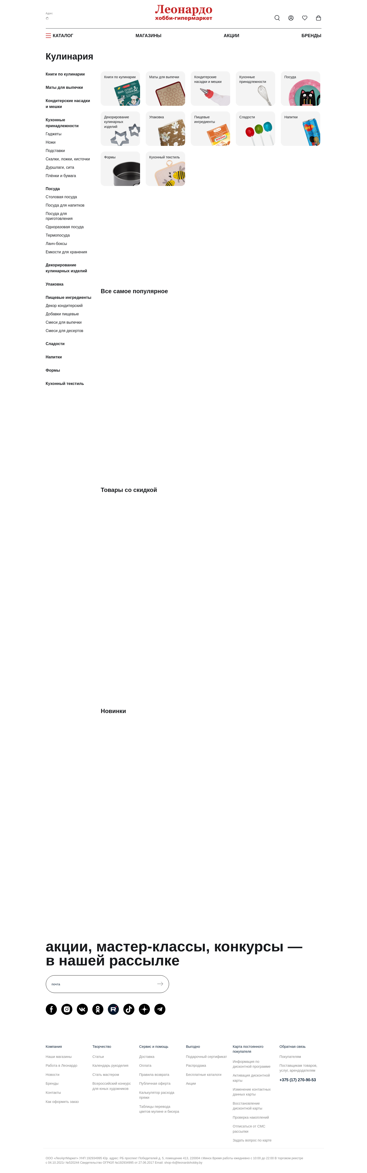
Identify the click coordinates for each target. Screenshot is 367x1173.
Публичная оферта (155, 1083)
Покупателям (290, 1057)
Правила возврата (154, 1075)
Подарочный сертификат (206, 1057)
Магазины (148, 35)
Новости (53, 1075)
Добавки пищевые (62, 314)
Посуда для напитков (65, 205)
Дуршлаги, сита (60, 167)
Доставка (147, 1057)
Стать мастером (106, 1075)
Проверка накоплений (251, 1117)
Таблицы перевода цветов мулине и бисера (159, 1109)
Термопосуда (58, 235)
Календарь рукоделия (110, 1065)
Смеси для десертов (64, 331)
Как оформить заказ (62, 1102)
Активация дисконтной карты (251, 1077)
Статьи (98, 1057)
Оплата (145, 1065)
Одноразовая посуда (65, 227)
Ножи (51, 142)
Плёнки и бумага (61, 176)
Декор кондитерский (64, 306)
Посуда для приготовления (59, 216)
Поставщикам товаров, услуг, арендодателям (299, 1068)
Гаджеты (54, 134)
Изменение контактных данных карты (252, 1091)
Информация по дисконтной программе (252, 1064)
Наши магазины (59, 1057)
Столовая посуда (61, 197)
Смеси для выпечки (64, 322)
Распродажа (196, 1065)
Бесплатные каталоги (204, 1075)
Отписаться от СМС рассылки (249, 1128)
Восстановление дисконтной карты (247, 1105)
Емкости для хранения (66, 252)
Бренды (311, 35)
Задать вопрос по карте (252, 1140)
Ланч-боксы (56, 244)
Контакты (53, 1093)
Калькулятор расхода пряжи (157, 1095)
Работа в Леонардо (62, 1065)
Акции (231, 35)
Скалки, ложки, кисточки (68, 159)
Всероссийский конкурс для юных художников (112, 1086)
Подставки (55, 151)
